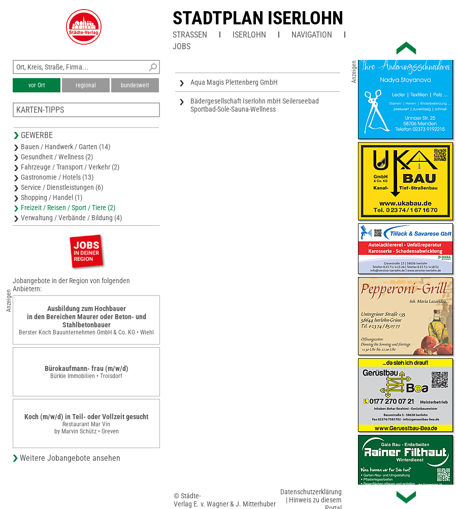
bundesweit (135, 85)
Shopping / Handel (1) (51, 197)
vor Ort (36, 85)
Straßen (190, 35)
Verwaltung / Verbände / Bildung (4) (71, 218)
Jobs (181, 46)
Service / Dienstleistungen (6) (62, 187)
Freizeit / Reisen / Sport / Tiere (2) (68, 207)
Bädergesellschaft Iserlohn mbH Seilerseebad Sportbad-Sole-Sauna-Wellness (254, 105)
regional (86, 85)
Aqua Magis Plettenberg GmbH (234, 82)
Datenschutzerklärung (311, 492)
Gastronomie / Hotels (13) (57, 177)
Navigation (311, 35)
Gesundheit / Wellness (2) (57, 157)
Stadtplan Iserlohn (258, 18)
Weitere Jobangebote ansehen (70, 458)
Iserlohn (249, 35)
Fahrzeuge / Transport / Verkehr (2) (70, 167)
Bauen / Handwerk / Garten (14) (65, 147)
